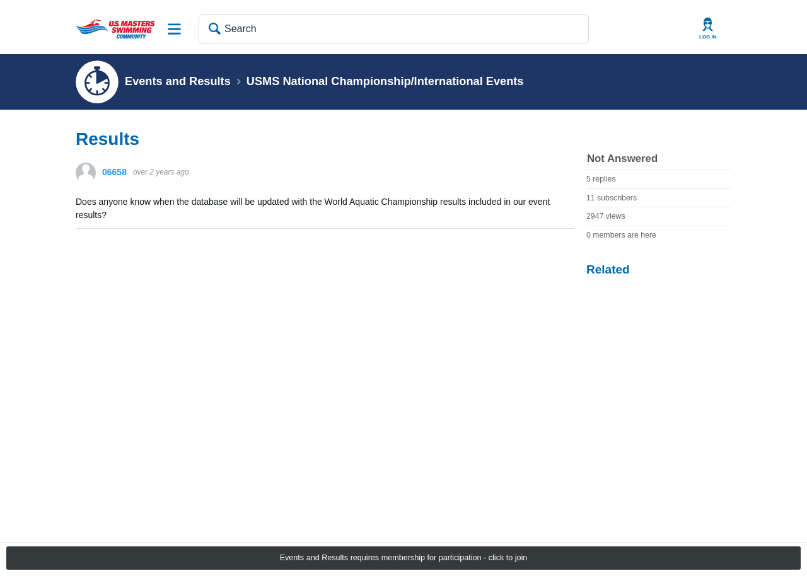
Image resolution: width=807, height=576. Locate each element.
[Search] (393, 29)
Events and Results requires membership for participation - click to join (404, 557)
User (708, 28)
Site (174, 29)
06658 (114, 172)
